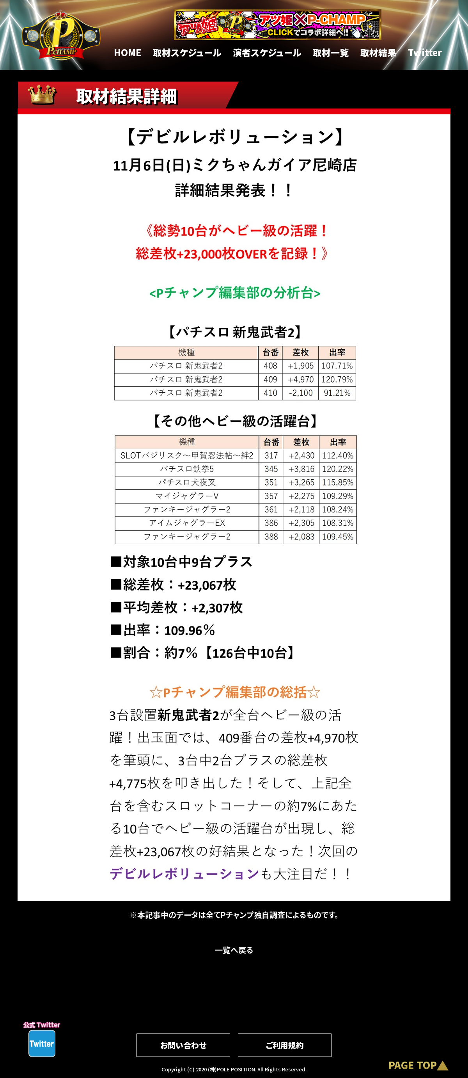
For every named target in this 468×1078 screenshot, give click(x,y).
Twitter (425, 52)
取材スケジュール (187, 52)
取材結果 (378, 52)
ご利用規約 (285, 1045)
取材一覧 (331, 52)
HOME (127, 52)
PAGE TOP (412, 1065)
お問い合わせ (183, 1045)
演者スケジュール (267, 52)
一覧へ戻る (234, 949)
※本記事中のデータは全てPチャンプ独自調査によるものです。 (234, 914)
